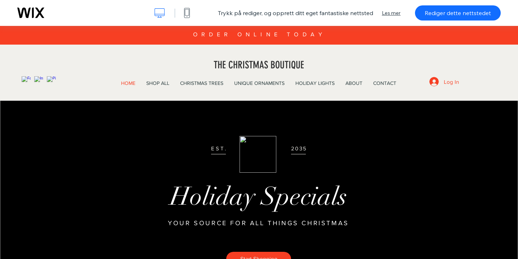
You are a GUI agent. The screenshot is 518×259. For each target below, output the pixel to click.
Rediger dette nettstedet (458, 13)
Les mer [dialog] (391, 13)
